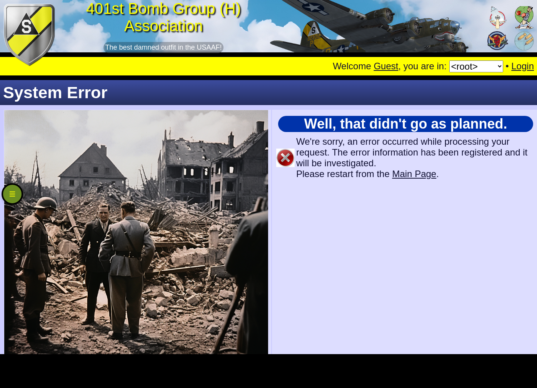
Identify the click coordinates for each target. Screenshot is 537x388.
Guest (386, 66)
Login (522, 66)
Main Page (414, 174)
